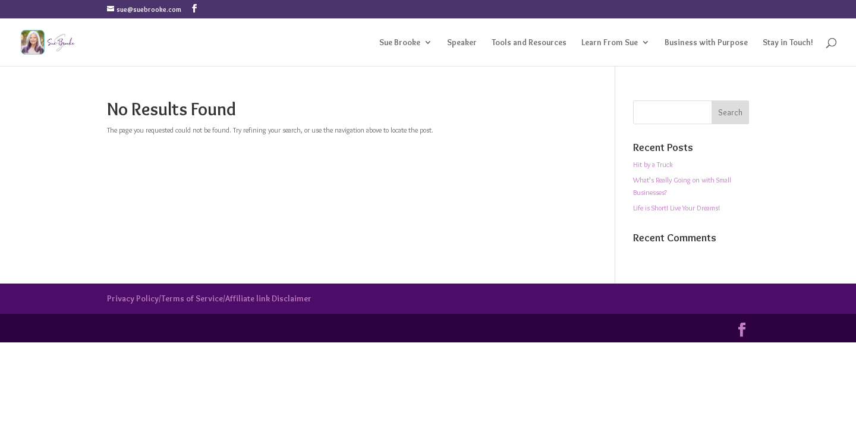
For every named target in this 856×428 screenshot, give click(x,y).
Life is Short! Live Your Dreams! (676, 207)
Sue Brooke (399, 43)
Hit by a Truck (653, 164)
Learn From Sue (609, 43)
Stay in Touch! (788, 43)
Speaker (462, 43)
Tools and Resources (529, 43)
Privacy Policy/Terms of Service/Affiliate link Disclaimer (209, 298)
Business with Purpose (706, 43)
